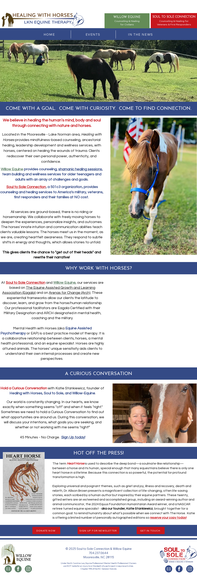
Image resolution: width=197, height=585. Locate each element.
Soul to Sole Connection (26, 187)
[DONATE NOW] (46, 530)
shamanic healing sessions (80, 169)
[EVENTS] (93, 34)
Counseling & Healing (171, 21)
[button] (24, 483)
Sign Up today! (73, 437)
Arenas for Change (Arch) (69, 293)
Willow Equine (12, 169)
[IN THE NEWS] (141, 34)
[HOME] (50, 34)
